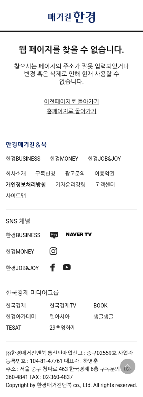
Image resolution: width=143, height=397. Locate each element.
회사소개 (16, 174)
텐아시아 (60, 317)
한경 (23, 159)
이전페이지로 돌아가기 (71, 101)
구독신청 (45, 174)
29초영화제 (63, 328)
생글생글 (103, 317)
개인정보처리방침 (26, 185)
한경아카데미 (21, 317)
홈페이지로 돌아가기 (71, 111)
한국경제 (16, 306)
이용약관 (105, 174)
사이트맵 (16, 196)
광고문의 (75, 174)
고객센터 (105, 185)
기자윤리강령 (70, 185)
